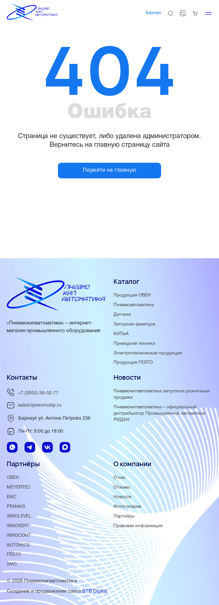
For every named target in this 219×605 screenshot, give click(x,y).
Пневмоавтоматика (133, 305)
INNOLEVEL (19, 516)
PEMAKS (16, 506)
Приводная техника (134, 343)
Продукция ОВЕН (132, 295)
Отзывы (121, 487)
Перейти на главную (109, 170)
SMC (12, 564)
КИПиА (121, 334)
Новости (122, 497)
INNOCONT (19, 535)
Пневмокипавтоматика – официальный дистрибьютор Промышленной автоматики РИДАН (159, 413)
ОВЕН (13, 478)
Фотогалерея (127, 506)
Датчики (122, 314)
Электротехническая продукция (147, 353)
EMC (12, 497)
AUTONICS (18, 545)
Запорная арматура (134, 324)
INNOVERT (18, 526)
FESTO (14, 554)
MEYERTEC (19, 487)
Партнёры (124, 516)
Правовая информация (137, 526)
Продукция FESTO (133, 362)
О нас (119, 478)
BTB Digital (94, 591)
